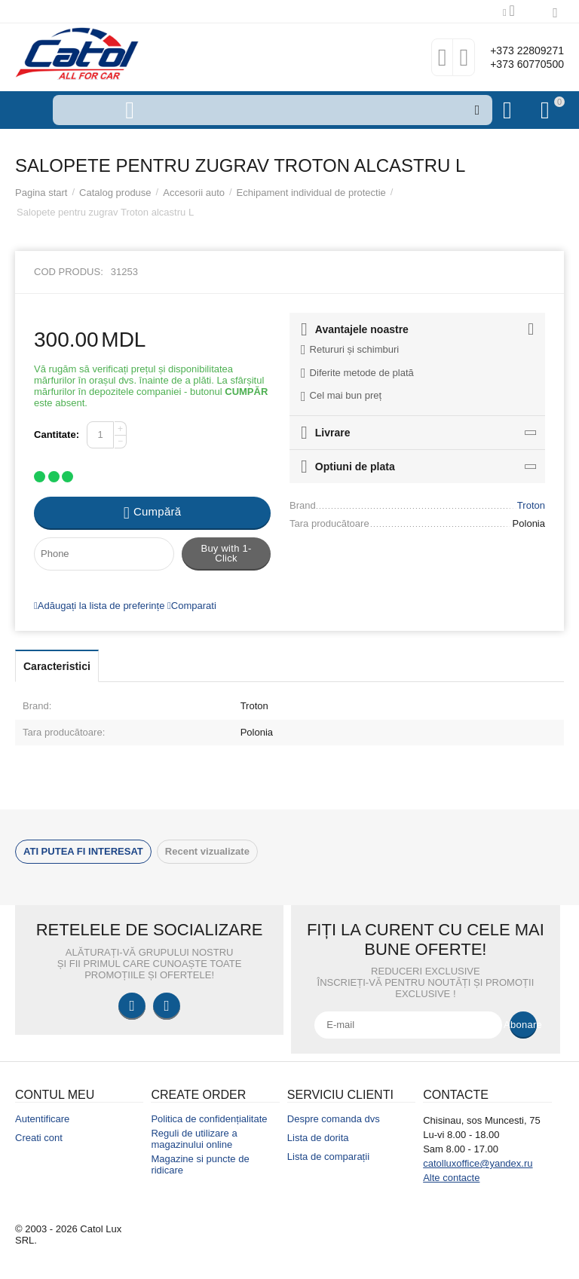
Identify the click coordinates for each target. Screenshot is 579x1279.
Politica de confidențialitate (209, 1118)
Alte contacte (451, 1177)
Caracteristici (56, 666)
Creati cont (39, 1137)
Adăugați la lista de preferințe (99, 605)
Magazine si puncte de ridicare (200, 1164)
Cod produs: (68, 271)
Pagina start (41, 192)
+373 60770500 (516, 64)
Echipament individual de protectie (311, 192)
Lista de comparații (328, 1156)
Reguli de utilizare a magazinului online (194, 1139)
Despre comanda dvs (333, 1118)
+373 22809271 (516, 49)
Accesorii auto (194, 192)
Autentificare (42, 1118)
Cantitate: (56, 434)
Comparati (191, 605)
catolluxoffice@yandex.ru (477, 1163)
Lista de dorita (318, 1137)
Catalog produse (115, 192)
